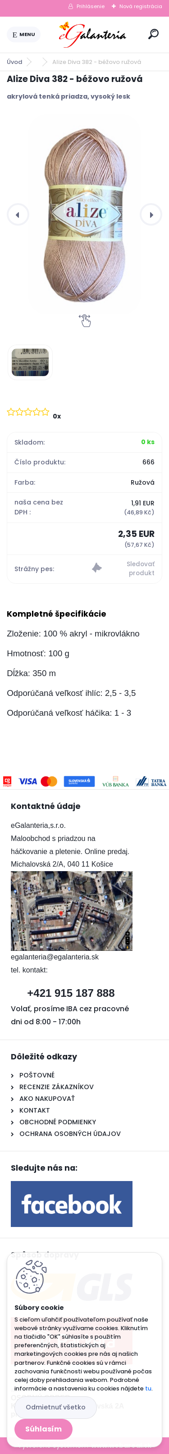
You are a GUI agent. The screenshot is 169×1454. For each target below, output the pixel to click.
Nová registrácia (140, 6)
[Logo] (93, 35)
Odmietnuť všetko (56, 1407)
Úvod (14, 62)
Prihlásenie (91, 6)
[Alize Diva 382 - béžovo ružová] (84, 214)
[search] (153, 34)
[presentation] (18, 214)
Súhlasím (43, 1429)
